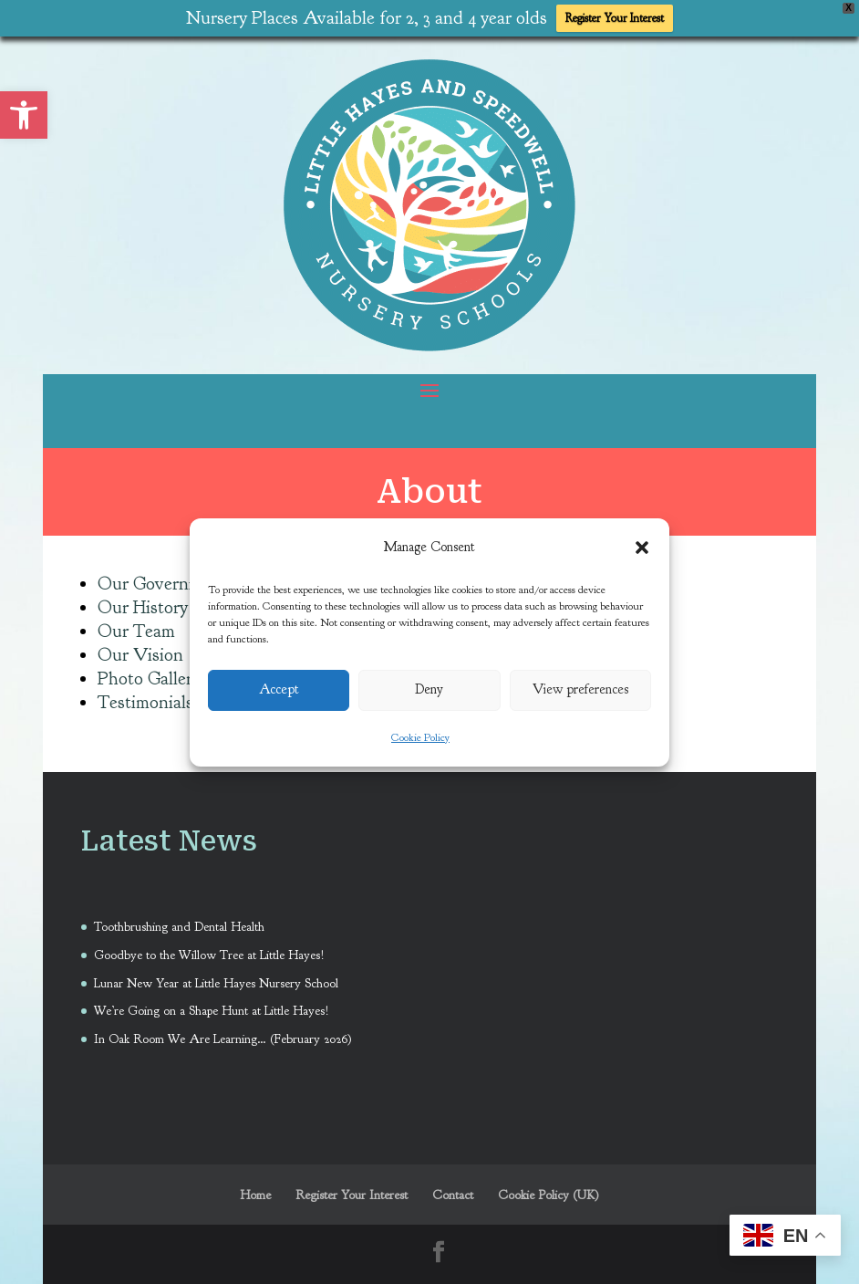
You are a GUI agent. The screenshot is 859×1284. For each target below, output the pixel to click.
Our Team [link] (136, 624)
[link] (23, 115)
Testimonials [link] (145, 695)
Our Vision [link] (140, 648)
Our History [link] (143, 601)
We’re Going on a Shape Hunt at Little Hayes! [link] (211, 1005)
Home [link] (255, 1189)
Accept (279, 689)
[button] (642, 547)
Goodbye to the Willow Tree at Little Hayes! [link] (209, 948)
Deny (429, 689)
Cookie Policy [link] (420, 737)
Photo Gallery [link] (149, 672)
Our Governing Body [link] (176, 577)
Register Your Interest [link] (614, 18)
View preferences (580, 689)
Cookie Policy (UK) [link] (548, 1189)
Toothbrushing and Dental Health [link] (181, 920)
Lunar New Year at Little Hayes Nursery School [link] (216, 977)
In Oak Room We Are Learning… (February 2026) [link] (223, 1032)
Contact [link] (452, 1189)
